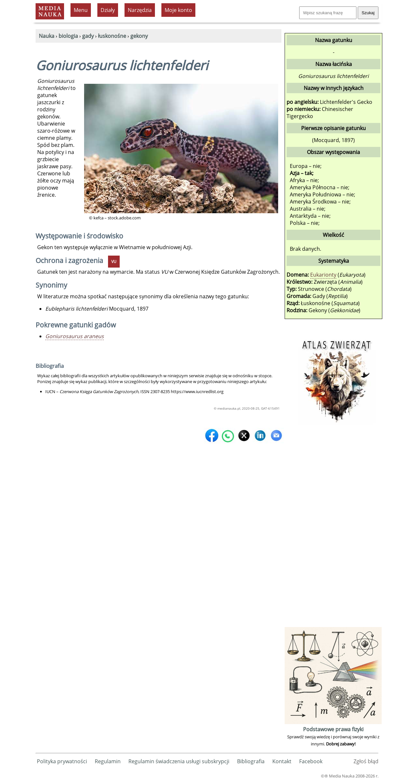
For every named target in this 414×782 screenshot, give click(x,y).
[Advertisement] (333, 528)
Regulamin (108, 761)
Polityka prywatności (62, 761)
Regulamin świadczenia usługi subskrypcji (178, 761)
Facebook (310, 761)
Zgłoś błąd (366, 761)
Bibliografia (251, 761)
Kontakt (281, 761)
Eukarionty (323, 274)
